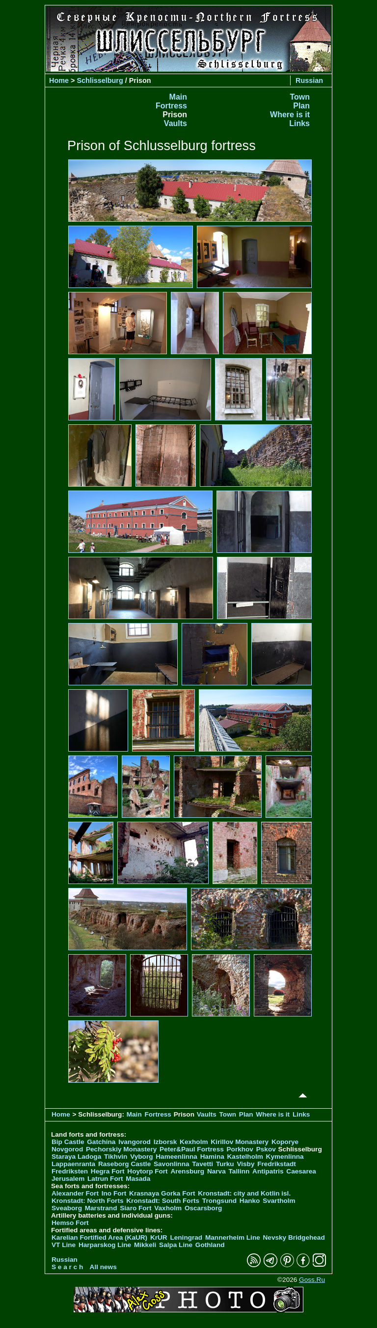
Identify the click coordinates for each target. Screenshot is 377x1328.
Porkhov (240, 1149)
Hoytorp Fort (147, 1171)
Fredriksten (70, 1171)
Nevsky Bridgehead (294, 1237)
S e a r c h (67, 1267)
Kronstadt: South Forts (162, 1200)
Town (300, 97)
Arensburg (187, 1171)
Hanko (250, 1200)
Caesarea (301, 1171)
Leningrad (186, 1237)
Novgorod (67, 1149)
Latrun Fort (105, 1178)
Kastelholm (245, 1156)
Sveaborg (67, 1208)
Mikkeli (145, 1245)
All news (103, 1267)
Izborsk (165, 1142)
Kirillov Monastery (240, 1142)
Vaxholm (168, 1208)
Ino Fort (114, 1193)
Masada (138, 1178)
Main (178, 97)
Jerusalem (68, 1178)
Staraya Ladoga (76, 1156)
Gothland (210, 1245)
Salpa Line (175, 1245)
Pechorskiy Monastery (121, 1149)
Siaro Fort (135, 1208)
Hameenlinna (176, 1156)
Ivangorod (134, 1142)
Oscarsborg (203, 1208)
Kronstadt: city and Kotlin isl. (244, 1193)
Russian (309, 80)
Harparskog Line (105, 1245)
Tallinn (239, 1171)
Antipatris (267, 1171)
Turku (225, 1164)
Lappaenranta (73, 1164)
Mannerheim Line (232, 1237)
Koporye (284, 1142)
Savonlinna (171, 1164)
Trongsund (219, 1200)
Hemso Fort (70, 1222)
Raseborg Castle (124, 1164)
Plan (301, 106)
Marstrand (101, 1208)
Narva (216, 1171)
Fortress (171, 106)
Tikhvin (115, 1156)
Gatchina (101, 1142)
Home (59, 80)
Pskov (266, 1149)
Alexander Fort (75, 1193)
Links (299, 123)
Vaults (175, 123)
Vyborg (141, 1156)
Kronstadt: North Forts (88, 1200)
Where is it (290, 114)
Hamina (212, 1156)
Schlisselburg (100, 80)
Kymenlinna (285, 1156)
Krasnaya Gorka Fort (162, 1193)
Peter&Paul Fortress (192, 1149)
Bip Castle (68, 1142)
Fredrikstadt (276, 1164)
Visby (245, 1164)
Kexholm (194, 1142)
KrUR (158, 1237)
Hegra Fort (108, 1171)
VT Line (64, 1245)
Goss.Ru (312, 1279)
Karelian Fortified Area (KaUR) (99, 1237)
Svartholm (279, 1200)
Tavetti (202, 1164)
